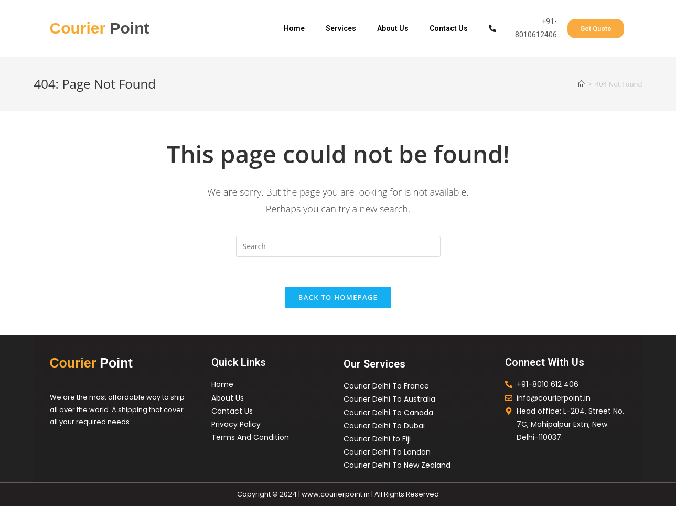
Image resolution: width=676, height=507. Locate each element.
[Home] (581, 84)
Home (294, 28)
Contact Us (449, 28)
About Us (393, 28)
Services (341, 28)
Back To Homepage (338, 299)
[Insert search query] (338, 246)
